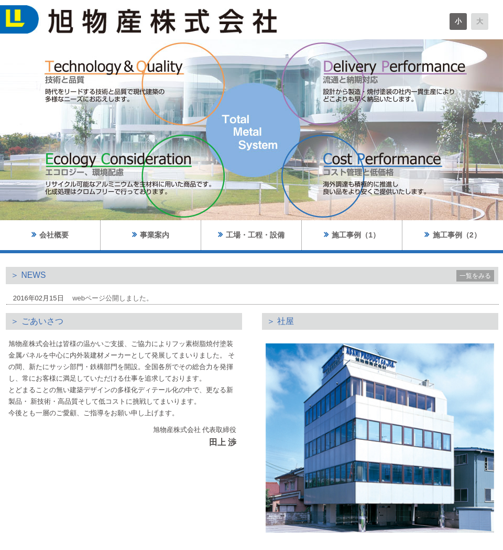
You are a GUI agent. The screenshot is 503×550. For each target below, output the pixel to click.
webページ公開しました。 (112, 298)
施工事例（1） (352, 234)
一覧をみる (475, 275)
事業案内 (150, 234)
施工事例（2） (452, 234)
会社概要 (50, 234)
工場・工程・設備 (251, 234)
